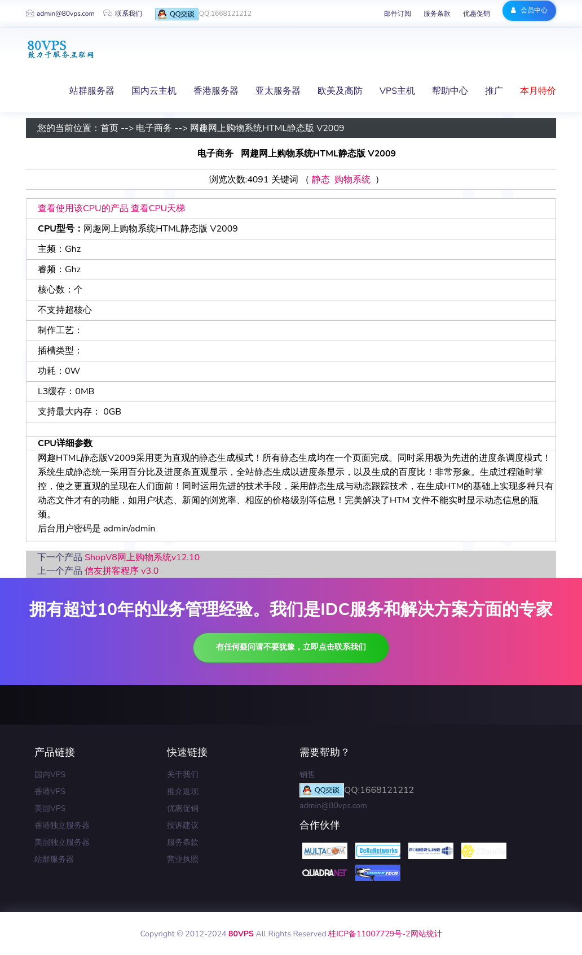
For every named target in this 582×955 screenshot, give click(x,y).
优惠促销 (476, 13)
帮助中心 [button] (450, 91)
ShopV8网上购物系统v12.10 (142, 557)
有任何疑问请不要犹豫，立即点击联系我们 (291, 647)
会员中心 (529, 10)
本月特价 (538, 91)
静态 (321, 179)
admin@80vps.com (60, 13)
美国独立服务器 (62, 842)
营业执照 (183, 859)
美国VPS (49, 808)
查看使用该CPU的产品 (83, 208)
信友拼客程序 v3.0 (121, 571)
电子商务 (154, 128)
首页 (109, 128)
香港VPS (49, 791)
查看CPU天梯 (158, 208)
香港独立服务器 (62, 825)
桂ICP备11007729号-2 (369, 933)
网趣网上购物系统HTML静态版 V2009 (267, 128)
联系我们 (122, 13)
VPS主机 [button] (397, 91)
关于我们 (183, 774)
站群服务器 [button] (91, 91)
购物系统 (352, 179)
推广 (494, 91)
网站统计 (426, 933)
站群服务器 (54, 859)
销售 (307, 774)
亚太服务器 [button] (278, 91)
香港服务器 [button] (216, 91)
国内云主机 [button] (154, 91)
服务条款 (437, 13)
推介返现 (183, 791)
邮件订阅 (397, 13)
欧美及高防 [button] (340, 91)
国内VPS (49, 774)
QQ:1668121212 (203, 14)
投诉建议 (183, 825)
